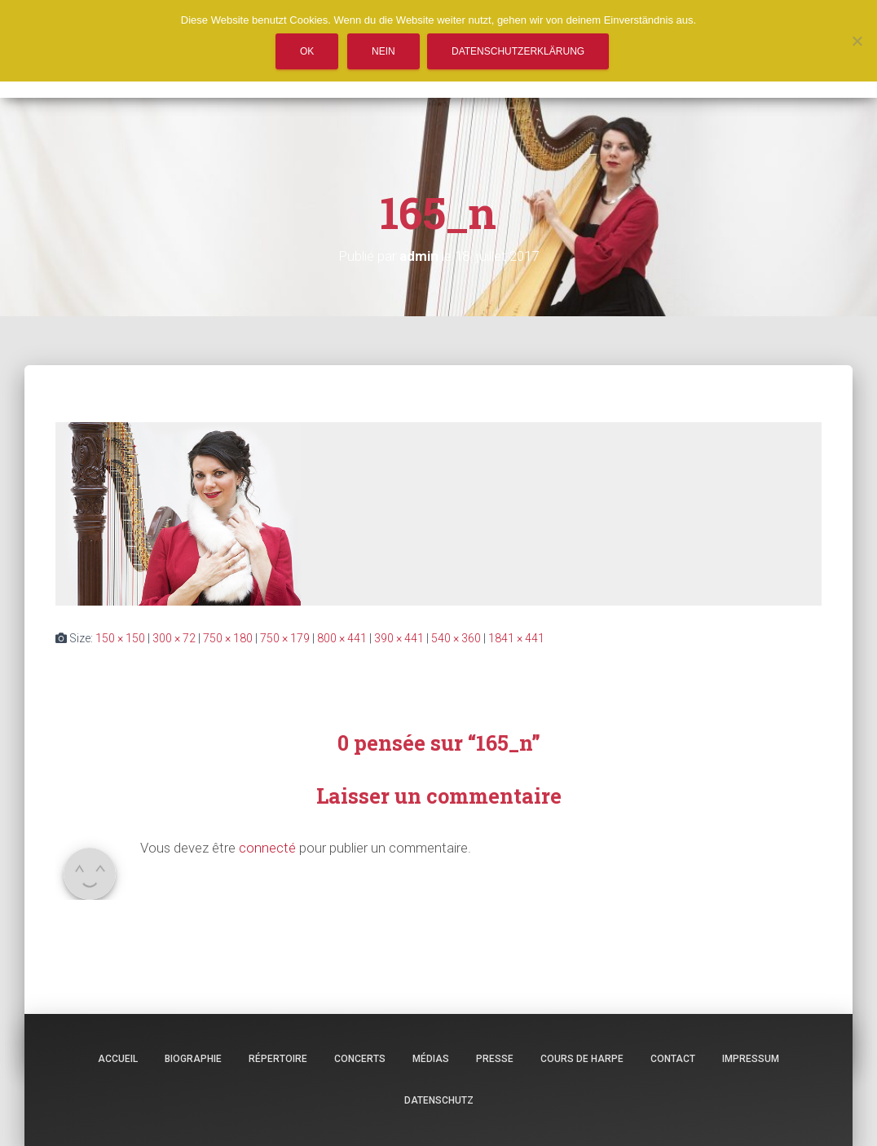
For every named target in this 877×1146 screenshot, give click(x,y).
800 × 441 (342, 638)
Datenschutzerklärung (518, 51)
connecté (267, 848)
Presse (494, 1058)
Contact (672, 1058)
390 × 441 (399, 638)
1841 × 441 (516, 638)
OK (307, 51)
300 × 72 (174, 638)
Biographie (193, 1058)
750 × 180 (228, 638)
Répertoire (278, 1058)
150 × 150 (120, 638)
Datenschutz (439, 1100)
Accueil (118, 1058)
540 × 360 (456, 638)
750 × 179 (285, 638)
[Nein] (856, 41)
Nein (383, 51)
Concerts (360, 1058)
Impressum (750, 1058)
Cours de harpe (582, 1058)
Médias (430, 1058)
